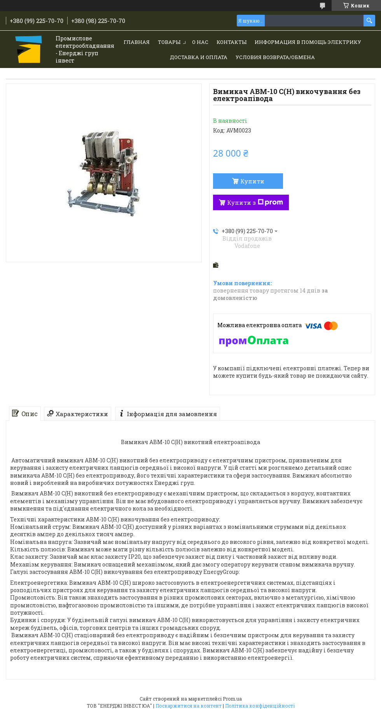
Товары (169, 41)
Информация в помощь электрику (308, 41)
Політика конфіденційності (260, 706)
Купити (252, 181)
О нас (200, 41)
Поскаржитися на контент (189, 706)
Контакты (231, 41)
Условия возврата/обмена (275, 57)
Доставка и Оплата (198, 57)
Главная (137, 41)
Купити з (255, 202)
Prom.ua (232, 699)
